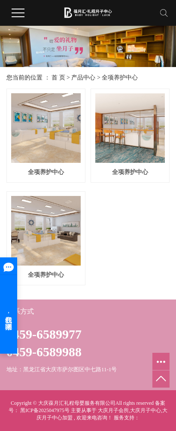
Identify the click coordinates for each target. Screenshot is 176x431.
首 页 (58, 77)
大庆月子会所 (113, 410)
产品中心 (83, 77)
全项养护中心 (120, 77)
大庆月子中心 (145, 410)
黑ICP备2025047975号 (45, 410)
